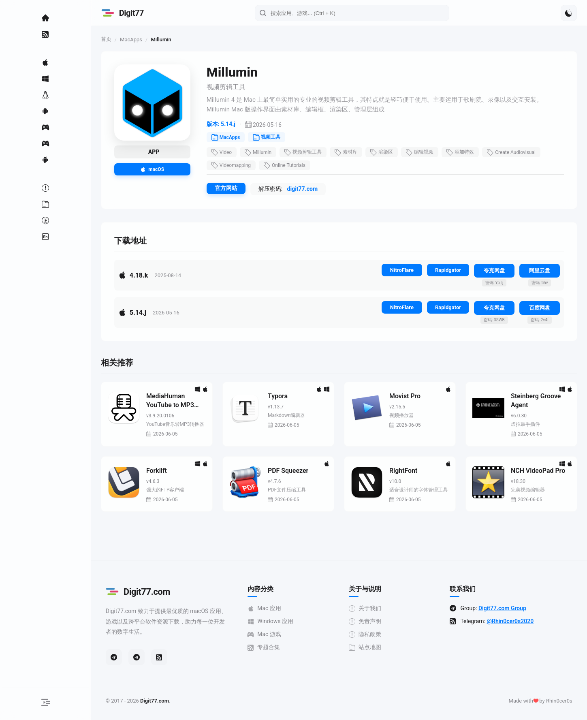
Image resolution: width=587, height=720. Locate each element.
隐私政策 (368, 634)
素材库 (352, 152)
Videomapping (237, 165)
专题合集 (267, 647)
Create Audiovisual (517, 152)
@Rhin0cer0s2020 (513, 621)
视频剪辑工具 (309, 152)
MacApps (137, 39)
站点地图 (368, 647)
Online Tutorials (291, 165)
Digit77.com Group (505, 608)
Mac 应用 (267, 608)
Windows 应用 (274, 621)
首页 (112, 39)
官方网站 (232, 188)
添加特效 (466, 152)
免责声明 (368, 621)
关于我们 (368, 608)
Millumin (264, 152)
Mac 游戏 (267, 634)
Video (228, 152)
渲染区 (387, 152)
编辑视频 (426, 152)
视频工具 (273, 137)
